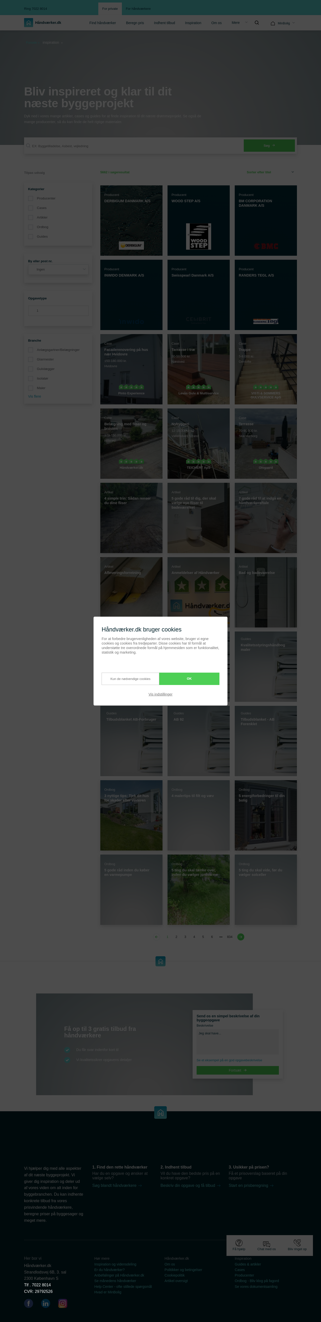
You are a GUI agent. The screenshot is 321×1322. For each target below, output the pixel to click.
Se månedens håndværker (115, 1281)
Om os (216, 23)
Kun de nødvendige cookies (126, 679)
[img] (257, 23)
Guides (42, 236)
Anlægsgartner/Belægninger (58, 350)
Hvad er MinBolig (107, 1292)
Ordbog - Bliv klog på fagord (257, 1281)
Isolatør (42, 378)
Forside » (33, 42)
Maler (41, 388)
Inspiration (193, 23)
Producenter (46, 198)
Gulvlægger (46, 369)
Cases (42, 208)
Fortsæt (238, 1070)
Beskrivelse (205, 1025)
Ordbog (42, 227)
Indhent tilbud (164, 23)
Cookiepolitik (175, 1275)
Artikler (42, 217)
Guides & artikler (248, 1264)
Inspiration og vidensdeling (115, 1264)
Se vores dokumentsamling (256, 1287)
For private (110, 9)
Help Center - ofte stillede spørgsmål (123, 1287)
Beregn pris (135, 23)
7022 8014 (41, 1285)
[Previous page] (157, 936)
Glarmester (45, 359)
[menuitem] (103, 22)
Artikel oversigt (176, 1281)
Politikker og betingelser (183, 1270)
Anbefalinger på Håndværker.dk (119, 1275)
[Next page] (240, 936)
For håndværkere (138, 9)
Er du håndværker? (109, 1270)
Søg (269, 145)
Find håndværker (103, 23)
